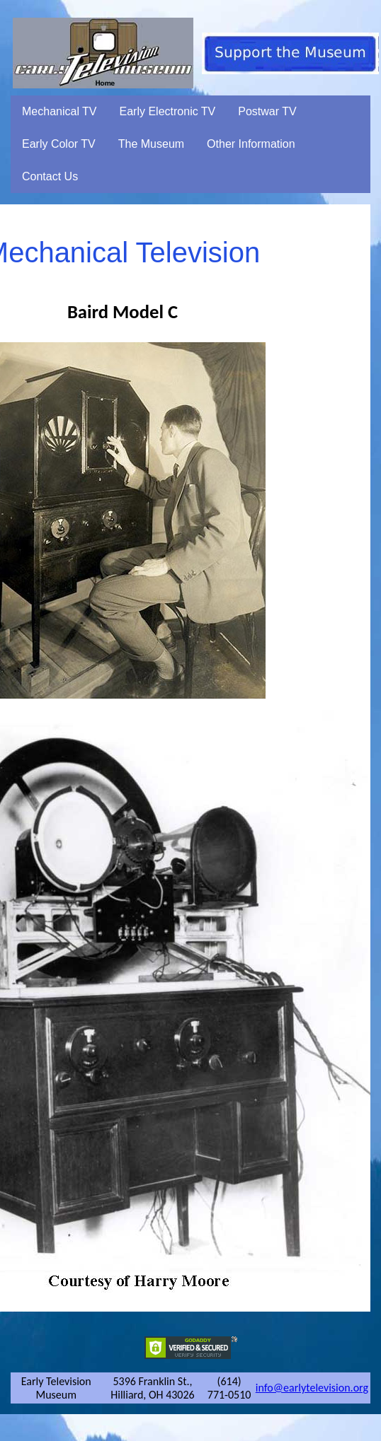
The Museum (151, 144)
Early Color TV (59, 144)
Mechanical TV (59, 111)
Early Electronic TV (168, 111)
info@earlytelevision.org (312, 1387)
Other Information (251, 144)
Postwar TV (267, 111)
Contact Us (50, 176)
